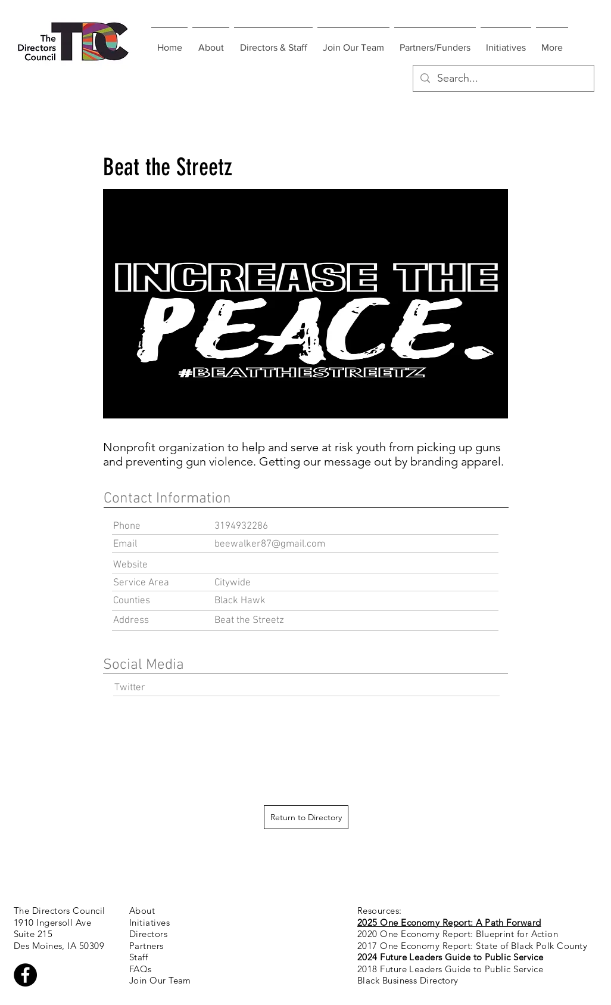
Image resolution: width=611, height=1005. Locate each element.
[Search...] (503, 78)
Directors (148, 933)
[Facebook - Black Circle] (25, 975)
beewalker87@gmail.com (269, 544)
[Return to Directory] (306, 817)
